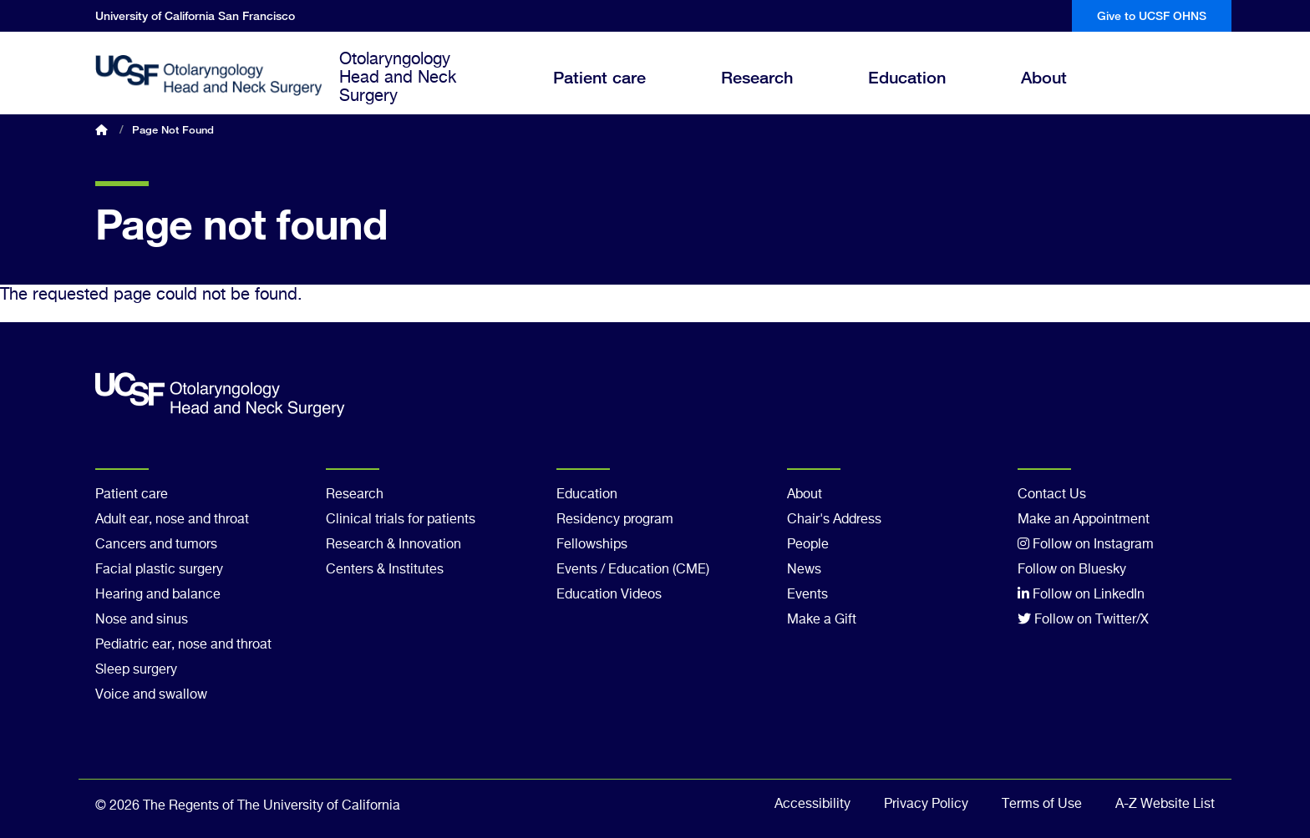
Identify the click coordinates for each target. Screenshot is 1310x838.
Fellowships (591, 545)
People (808, 545)
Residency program (614, 520)
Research (769, 91)
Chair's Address (834, 520)
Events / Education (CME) (632, 570)
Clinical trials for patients (400, 520)
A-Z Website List (1165, 804)
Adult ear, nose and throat (172, 520)
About (1056, 91)
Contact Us (1052, 495)
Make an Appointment (1084, 520)
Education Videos (609, 595)
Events (807, 595)
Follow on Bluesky (1072, 570)
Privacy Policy (926, 804)
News (804, 570)
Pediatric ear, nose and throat (183, 645)
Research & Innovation (393, 545)
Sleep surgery (136, 670)
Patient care (612, 91)
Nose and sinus (141, 620)
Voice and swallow (151, 695)
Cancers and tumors (156, 545)
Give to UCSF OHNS (1151, 15)
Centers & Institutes (385, 570)
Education (919, 91)
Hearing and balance (158, 595)
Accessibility (812, 804)
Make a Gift (821, 620)
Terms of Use (1042, 804)
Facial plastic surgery (159, 570)
